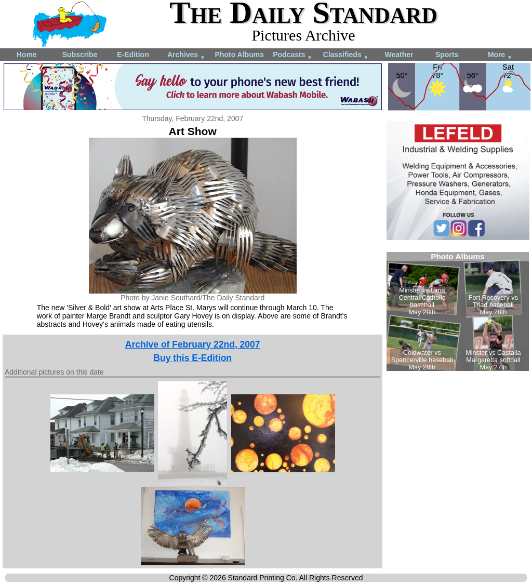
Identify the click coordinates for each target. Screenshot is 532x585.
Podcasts (292, 55)
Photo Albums (239, 54)
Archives (186, 55)
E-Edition (133, 54)
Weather (398, 54)
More (500, 55)
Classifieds (346, 55)
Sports (446, 54)
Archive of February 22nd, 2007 (192, 344)
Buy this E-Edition (192, 358)
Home (27, 54)
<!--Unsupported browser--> (458, 311)
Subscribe (80, 54)
